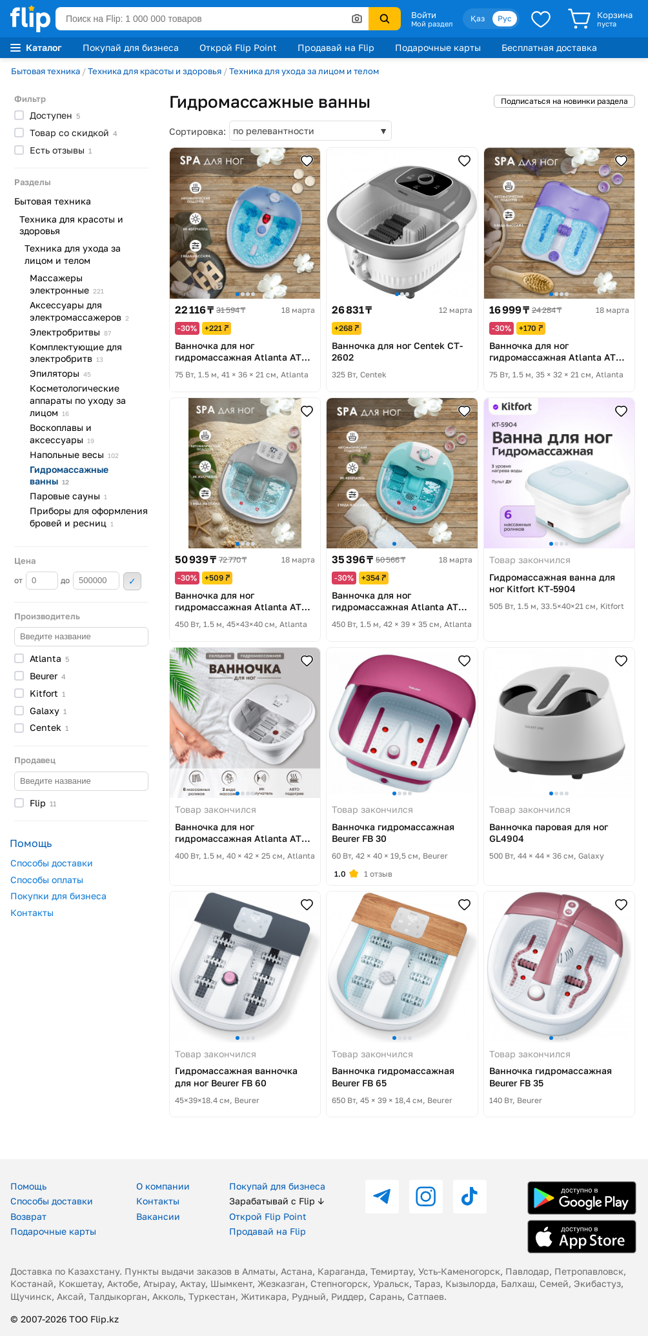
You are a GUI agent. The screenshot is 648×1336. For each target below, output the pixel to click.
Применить (132, 581)
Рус (505, 18)
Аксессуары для (79, 311)
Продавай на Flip (336, 47)
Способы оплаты (46, 879)
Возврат (28, 1216)
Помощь (28, 1186)
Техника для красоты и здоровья (154, 71)
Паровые (68, 495)
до (90, 581)
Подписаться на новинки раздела (564, 101)
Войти (423, 14)
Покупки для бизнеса (58, 895)
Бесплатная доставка (549, 47)
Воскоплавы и (62, 433)
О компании (163, 1186)
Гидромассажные (69, 475)
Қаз (478, 18)
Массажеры (67, 283)
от (36, 581)
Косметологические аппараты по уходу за (78, 400)
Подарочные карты (438, 47)
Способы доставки (51, 862)
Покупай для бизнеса (131, 47)
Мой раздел (431, 24)
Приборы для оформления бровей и (89, 516)
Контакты (32, 912)
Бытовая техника (45, 71)
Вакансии (158, 1216)
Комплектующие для (76, 352)
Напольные (74, 454)
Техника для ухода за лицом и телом (304, 71)
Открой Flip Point (238, 47)
